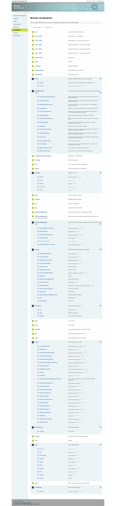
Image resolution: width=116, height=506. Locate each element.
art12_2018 (38, 40)
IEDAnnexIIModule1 (41, 212)
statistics (42, 468)
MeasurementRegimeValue (46, 272)
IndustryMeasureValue (45, 369)
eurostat (37, 160)
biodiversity (38, 57)
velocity (41, 474)
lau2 (36, 325)
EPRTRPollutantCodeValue (46, 104)
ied (36, 207)
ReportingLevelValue (45, 405)
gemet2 (37, 173)
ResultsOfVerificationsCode (46, 234)
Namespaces (16, 35)
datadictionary (39, 70)
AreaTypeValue (43, 349)
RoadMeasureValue (44, 409)
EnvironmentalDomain (45, 263)
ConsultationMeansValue (46, 356)
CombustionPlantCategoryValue (47, 96)
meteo (41, 465)
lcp (36, 333)
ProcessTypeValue (44, 282)
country (41, 491)
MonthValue (42, 126)
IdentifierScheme (44, 266)
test (36, 440)
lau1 (36, 321)
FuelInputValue (43, 108)
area (41, 452)
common (38, 66)
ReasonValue (43, 137)
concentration (43, 455)
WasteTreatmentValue (45, 151)
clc (40, 309)
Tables (15, 21)
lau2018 (37, 329)
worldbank (38, 487)
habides (37, 199)
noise (37, 342)
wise (36, 483)
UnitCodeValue (43, 144)
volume (41, 478)
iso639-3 (42, 372)
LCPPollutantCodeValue (45, 111)
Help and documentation (19, 15)
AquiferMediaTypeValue (45, 253)
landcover (38, 305)
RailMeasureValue (44, 402)
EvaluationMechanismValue (46, 359)
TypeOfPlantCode (44, 238)
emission (42, 458)
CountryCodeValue (44, 100)
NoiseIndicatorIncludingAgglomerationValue (50, 378)
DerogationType (43, 231)
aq (36, 32)
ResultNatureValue (44, 285)
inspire (37, 249)
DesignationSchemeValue (46, 260)
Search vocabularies (37, 27)
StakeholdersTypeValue (45, 412)
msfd (36, 338)
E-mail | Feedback (18, 501)
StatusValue (42, 415)
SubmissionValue (44, 422)
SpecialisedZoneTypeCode (46, 288)
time (41, 471)
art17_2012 (38, 49)
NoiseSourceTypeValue (45, 392)
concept (42, 176)
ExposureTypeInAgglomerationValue (48, 362)
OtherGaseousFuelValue (45, 129)
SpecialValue (43, 291)
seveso (37, 436)
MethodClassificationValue (46, 118)
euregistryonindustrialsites (43, 156)
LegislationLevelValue (45, 269)
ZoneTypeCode (43, 300)
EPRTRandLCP (39, 91)
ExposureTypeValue (44, 365)
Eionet (19, 12)
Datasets (15, 18)
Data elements (17, 24)
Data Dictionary (25, 12)
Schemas (15, 27)
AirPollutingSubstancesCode (47, 228)
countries (42, 431)
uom (36, 444)
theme (41, 297)
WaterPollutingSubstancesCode (47, 244)
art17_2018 (38, 53)
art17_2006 (38, 44)
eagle (41, 313)
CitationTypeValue (44, 256)
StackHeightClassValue (45, 140)
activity (41, 82)
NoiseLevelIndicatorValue (46, 389)
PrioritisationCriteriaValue (46, 399)
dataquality (38, 74)
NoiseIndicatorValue (44, 386)
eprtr (36, 78)
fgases (37, 168)
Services (15, 32)
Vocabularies (17, 30)
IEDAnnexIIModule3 (41, 216)
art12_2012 (38, 36)
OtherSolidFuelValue (45, 133)
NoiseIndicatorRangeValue (46, 383)
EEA (20, 1)
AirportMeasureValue (45, 346)
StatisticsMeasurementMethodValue (48, 294)
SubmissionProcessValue (46, 419)
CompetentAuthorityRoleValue (47, 352)
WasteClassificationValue (46, 147)
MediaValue (42, 276)
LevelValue (42, 375)
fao (36, 164)
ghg (36, 195)
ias (36, 203)
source (41, 183)
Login (90, 1)
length (41, 461)
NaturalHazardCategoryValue (47, 279)
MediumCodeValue (44, 115)
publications (39, 427)
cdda (36, 61)
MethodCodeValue (44, 122)
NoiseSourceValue (44, 396)
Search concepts (48, 27)
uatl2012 (42, 316)
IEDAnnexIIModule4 (41, 222)
